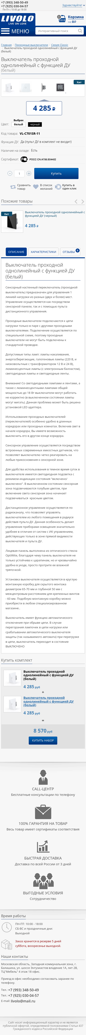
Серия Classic (59, 45)
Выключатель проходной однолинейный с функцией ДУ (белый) (48, 701)
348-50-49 (14, 2)
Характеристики (43, 252)
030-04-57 (14, 6)
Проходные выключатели (31, 45)
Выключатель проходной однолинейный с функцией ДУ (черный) (55, 214)
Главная (6, 45)
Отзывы (71, 251)
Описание (16, 252)
